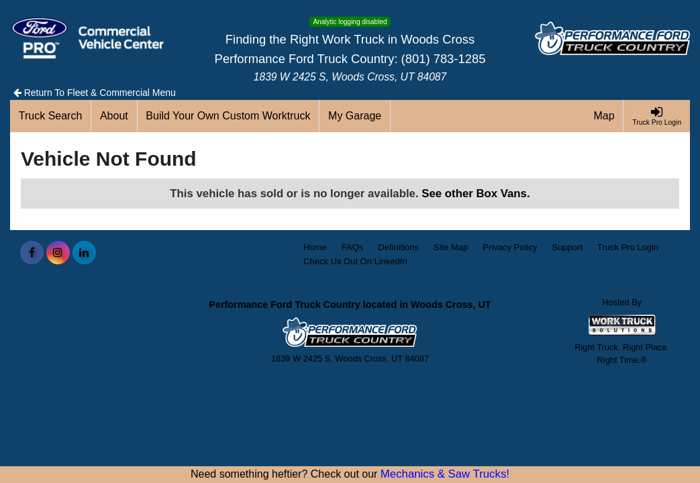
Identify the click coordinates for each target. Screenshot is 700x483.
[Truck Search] (50, 116)
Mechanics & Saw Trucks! (445, 474)
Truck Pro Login (627, 247)
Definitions (398, 247)
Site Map (451, 247)
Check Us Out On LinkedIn (355, 261)
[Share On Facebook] (32, 253)
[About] (114, 116)
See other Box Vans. (475, 193)
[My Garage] (355, 116)
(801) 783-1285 (443, 59)
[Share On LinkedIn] (84, 253)
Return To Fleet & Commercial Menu (94, 92)
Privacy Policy (510, 247)
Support (567, 247)
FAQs (353, 247)
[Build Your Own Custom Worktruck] (229, 116)
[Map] (604, 116)
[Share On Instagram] (58, 253)
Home (315, 247)
